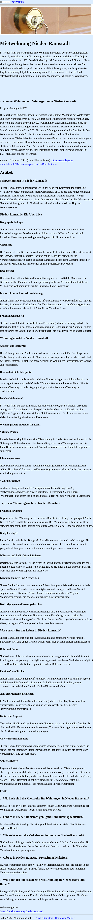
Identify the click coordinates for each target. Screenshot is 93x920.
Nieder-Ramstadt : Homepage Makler (55, 918)
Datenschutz (17, 1)
